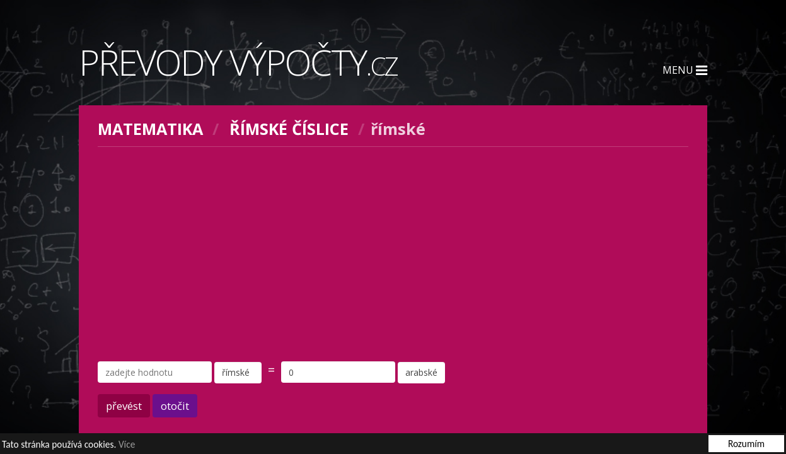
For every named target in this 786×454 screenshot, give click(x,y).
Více (126, 445)
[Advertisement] (393, 254)
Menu (684, 70)
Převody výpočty (238, 62)
